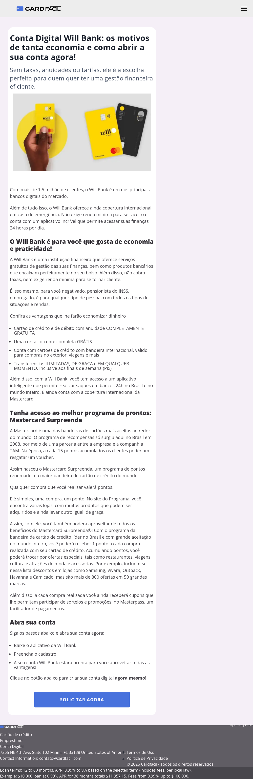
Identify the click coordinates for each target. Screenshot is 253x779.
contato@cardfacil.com (60, 758)
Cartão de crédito (16, 734)
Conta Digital (11, 746)
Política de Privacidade (147, 758)
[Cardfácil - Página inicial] (38, 8)
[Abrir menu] (244, 9)
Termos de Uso (140, 752)
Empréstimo (11, 740)
